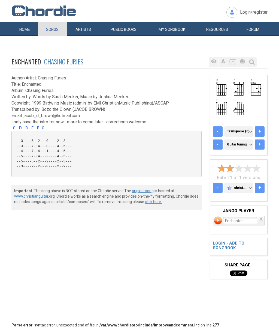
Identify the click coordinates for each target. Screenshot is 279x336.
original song (143, 191)
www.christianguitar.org (34, 196)
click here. (153, 202)
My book (172, 29)
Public (124, 29)
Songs (52, 29)
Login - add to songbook (228, 245)
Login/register (254, 12)
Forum (253, 29)
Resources (217, 29)
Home (24, 29)
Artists (83, 29)
